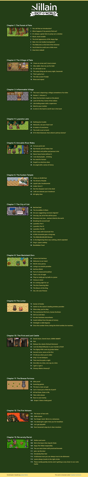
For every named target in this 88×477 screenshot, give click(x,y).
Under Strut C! (38, 186)
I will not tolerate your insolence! (44, 191)
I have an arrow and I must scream (44, 63)
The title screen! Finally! (41, 77)
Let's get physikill (39, 424)
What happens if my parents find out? (44, 31)
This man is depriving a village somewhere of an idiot (50, 93)
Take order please (39, 395)
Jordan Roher (24, 475)
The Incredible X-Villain (40, 210)
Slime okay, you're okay (41, 309)
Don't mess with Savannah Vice (43, 232)
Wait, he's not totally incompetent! (43, 42)
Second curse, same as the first (43, 352)
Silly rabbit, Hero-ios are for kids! (44, 66)
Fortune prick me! (39, 146)
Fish (34, 341)
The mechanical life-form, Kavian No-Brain (47, 312)
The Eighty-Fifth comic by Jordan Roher (46, 349)
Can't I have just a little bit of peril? (44, 390)
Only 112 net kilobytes (40, 357)
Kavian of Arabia (38, 304)
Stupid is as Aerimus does (41, 162)
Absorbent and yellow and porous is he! (46, 151)
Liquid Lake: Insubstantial (41, 183)
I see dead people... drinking (42, 157)
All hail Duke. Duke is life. (41, 392)
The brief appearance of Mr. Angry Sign (45, 39)
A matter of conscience (40, 127)
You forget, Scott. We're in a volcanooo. (47, 419)
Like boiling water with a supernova (45, 103)
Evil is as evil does (39, 315)
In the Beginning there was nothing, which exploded (50, 240)
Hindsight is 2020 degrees (41, 323)
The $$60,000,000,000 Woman (43, 237)
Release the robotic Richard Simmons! (45, 344)
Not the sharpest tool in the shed (44, 189)
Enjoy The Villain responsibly (43, 446)
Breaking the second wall (41, 221)
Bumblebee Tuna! (39, 245)
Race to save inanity (39, 398)
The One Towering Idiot (41, 285)
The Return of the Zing (40, 288)
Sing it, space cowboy (40, 242)
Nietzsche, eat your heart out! (43, 125)
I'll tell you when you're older (42, 355)
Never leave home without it (42, 154)
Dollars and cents (39, 440)
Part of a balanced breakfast (42, 272)
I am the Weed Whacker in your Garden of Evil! (48, 347)
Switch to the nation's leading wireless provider (48, 307)
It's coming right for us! (41, 283)
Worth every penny (39, 264)
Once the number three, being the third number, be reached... (53, 325)
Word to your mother (40, 106)
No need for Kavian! (39, 159)
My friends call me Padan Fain (43, 149)
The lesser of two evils (41, 414)
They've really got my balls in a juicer (45, 277)
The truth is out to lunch (41, 130)
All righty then (38, 194)
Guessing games (38, 384)
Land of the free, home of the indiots (45, 101)
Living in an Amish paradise (42, 266)
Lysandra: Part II (38, 226)
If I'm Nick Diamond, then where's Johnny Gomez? (49, 133)
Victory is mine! (38, 280)
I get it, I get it (38, 366)
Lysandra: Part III (39, 229)
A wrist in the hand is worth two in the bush (47, 109)
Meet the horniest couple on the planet (46, 98)
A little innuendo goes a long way (44, 234)
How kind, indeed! (38, 50)
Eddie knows (38, 416)
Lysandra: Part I (38, 223)
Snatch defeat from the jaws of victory (45, 320)
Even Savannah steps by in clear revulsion (47, 427)
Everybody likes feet (40, 454)
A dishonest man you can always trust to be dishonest (51, 456)
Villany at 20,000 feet (40, 178)
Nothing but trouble (39, 122)
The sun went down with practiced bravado (48, 448)
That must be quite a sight (41, 360)
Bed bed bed (37, 207)
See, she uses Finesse (40, 291)
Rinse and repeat (38, 79)
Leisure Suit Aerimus (40, 258)
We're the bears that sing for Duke (45, 443)
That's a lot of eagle (39, 274)
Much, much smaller (39, 36)
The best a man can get (40, 387)
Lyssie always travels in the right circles (47, 459)
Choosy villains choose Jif (41, 368)
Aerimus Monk (38, 269)
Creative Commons (75, 475)
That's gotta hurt (38, 74)
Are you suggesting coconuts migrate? (45, 213)
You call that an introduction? (42, 28)
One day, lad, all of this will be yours (45, 215)
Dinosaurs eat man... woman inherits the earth (48, 218)
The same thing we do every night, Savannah (48, 71)
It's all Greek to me (39, 69)
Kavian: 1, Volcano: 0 (40, 95)
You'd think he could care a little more (44, 47)
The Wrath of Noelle (39, 181)
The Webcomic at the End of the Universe (45, 45)
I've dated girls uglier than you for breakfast (48, 422)
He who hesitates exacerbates (43, 317)
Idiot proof (36, 381)
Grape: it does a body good (42, 400)
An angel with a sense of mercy (43, 165)
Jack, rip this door (39, 451)
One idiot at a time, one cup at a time (45, 363)
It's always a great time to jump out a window (47, 34)
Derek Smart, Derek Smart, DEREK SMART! (47, 339)
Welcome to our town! (40, 261)
